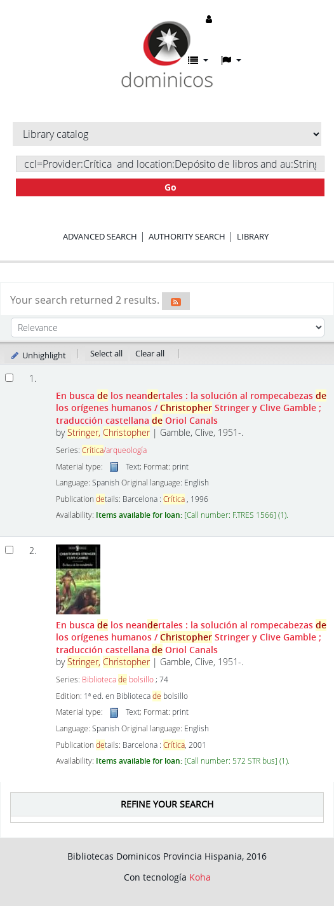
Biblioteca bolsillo (118, 679)
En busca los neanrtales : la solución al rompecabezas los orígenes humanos (191, 407)
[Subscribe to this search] (176, 301)
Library (253, 236)
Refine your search (167, 804)
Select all (106, 353)
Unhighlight (38, 355)
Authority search (187, 236)
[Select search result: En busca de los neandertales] (9, 378)
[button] (198, 60)
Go (170, 187)
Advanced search (100, 236)
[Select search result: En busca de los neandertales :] (9, 550)
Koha (200, 877)
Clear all (149, 353)
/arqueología (114, 450)
